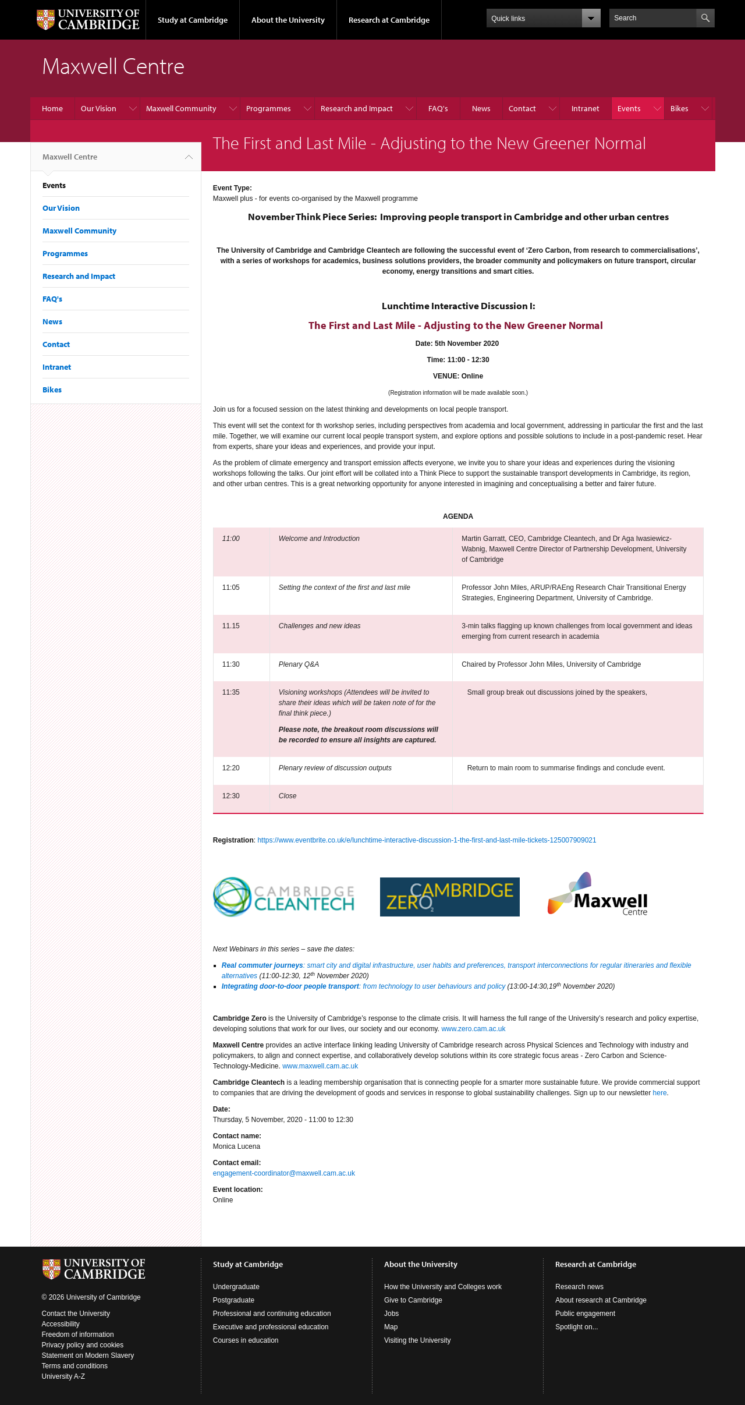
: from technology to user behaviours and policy (432, 986)
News (481, 108)
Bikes (679, 108)
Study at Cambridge (193, 20)
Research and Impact (357, 108)
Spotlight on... (576, 1327)
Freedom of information (78, 1334)
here (660, 1093)
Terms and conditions (75, 1366)
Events (629, 108)
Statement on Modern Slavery (88, 1355)
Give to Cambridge (413, 1300)
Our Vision (98, 108)
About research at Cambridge (601, 1300)
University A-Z (64, 1376)
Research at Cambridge (389, 20)
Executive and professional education (271, 1327)
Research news (579, 1287)
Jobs (391, 1314)
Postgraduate (233, 1300)
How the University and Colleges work (443, 1287)
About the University (288, 20)
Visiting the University (417, 1340)
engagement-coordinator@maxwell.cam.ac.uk (284, 1173)
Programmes (268, 108)
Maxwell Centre (69, 161)
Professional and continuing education (272, 1314)
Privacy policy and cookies (83, 1345)
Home (52, 108)
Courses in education (246, 1340)
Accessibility (61, 1324)
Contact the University (76, 1314)
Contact (522, 108)
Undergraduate (236, 1287)
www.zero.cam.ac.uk (473, 1029)
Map (391, 1327)
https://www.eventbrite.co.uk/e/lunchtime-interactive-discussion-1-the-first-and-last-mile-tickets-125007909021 (426, 840)
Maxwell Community (181, 108)
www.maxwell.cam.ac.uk (320, 1066)
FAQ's (438, 108)
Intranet (585, 108)
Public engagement (585, 1314)
